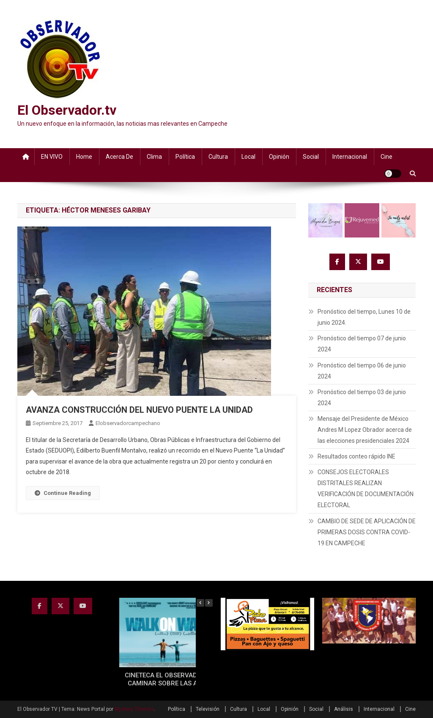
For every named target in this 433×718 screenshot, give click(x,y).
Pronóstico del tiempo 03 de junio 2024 (362, 397)
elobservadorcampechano (128, 423)
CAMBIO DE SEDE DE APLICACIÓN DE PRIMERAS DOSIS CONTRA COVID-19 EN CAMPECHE (367, 532)
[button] (209, 603)
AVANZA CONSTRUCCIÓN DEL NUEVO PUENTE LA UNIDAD (139, 410)
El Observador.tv (66, 110)
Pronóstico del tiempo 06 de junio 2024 (362, 371)
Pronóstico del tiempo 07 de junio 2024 (362, 344)
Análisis (343, 709)
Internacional (349, 156)
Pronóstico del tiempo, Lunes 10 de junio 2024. (364, 317)
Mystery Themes (134, 709)
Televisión (207, 709)
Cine (386, 156)
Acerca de (119, 156)
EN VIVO (52, 156)
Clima (154, 156)
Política (185, 156)
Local (248, 156)
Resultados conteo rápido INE (356, 456)
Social (311, 156)
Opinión (279, 156)
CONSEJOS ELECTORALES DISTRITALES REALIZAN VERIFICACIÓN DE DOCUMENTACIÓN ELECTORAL (366, 488)
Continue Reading (63, 493)
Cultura (218, 156)
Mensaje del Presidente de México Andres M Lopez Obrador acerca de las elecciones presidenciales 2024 (365, 429)
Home (84, 156)
